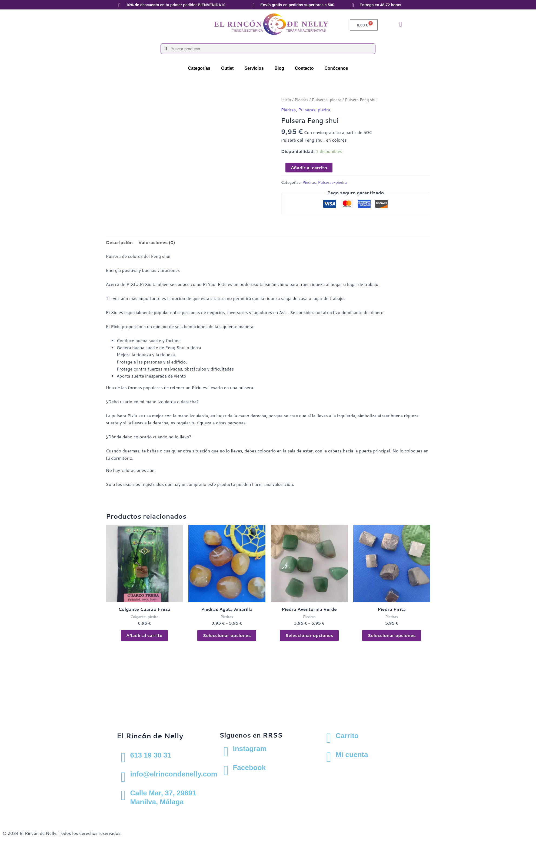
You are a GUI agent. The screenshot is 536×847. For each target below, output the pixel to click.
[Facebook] (226, 770)
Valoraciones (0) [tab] (156, 242)
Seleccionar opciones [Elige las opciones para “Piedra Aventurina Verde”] (309, 635)
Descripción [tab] (119, 242)
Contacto (304, 68)
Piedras (301, 99)
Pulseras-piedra (326, 99)
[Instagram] (226, 751)
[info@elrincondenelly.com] (123, 776)
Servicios (254, 68)
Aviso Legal (14, 813)
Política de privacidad (51, 813)
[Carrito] (328, 738)
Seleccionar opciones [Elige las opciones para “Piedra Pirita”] (391, 635)
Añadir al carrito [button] (144, 635)
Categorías (199, 68)
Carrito (346, 736)
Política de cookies (94, 813)
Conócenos (336, 68)
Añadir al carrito (309, 167)
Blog (279, 68)
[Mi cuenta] (328, 757)
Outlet (227, 68)
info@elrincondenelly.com (173, 774)
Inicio (286, 99)
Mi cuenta (351, 755)
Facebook (249, 767)
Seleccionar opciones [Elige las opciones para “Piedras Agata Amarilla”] (227, 635)
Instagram (249, 749)
